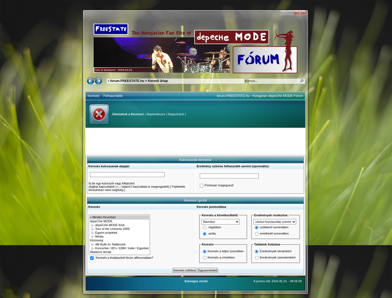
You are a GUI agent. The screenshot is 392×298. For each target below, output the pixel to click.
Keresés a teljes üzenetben (226, 251)
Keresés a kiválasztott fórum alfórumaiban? (124, 258)
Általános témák (119, 252)
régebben (215, 227)
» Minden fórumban (119, 217)
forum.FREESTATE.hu (127, 81)
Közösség (119, 240)
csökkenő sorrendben (274, 227)
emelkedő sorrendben (274, 233)
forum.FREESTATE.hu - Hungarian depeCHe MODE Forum (260, 96)
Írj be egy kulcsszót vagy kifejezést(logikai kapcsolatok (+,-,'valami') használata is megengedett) (129, 185)
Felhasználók (113, 96)
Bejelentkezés (155, 114)
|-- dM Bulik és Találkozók (119, 245)
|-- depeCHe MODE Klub (119, 225)
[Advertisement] (195, 141)
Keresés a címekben (221, 257)
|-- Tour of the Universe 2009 (119, 229)
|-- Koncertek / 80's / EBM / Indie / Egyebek (119, 248)
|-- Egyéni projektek (119, 233)
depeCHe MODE (119, 221)
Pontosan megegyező (219, 185)
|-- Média (119, 237)
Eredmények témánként (275, 251)
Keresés (94, 96)
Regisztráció (176, 114)
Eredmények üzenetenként (277, 257)
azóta (212, 233)
